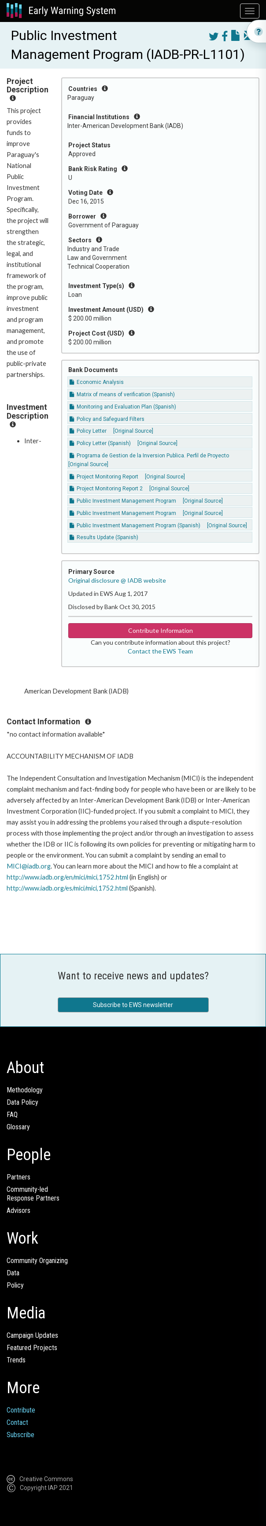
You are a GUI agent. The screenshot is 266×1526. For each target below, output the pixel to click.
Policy (15, 1285)
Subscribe (20, 1435)
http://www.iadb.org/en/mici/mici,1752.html (67, 877)
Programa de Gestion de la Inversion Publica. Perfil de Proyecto (149, 456)
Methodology (25, 1090)
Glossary (18, 1127)
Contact (17, 1422)
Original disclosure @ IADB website (117, 580)
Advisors (18, 1210)
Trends (16, 1360)
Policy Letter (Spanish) (101, 443)
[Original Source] (133, 431)
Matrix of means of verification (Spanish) (122, 394)
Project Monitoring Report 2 (106, 489)
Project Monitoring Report (105, 477)
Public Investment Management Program (123, 501)
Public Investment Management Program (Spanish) (136, 525)
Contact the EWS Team (160, 651)
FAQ (12, 1114)
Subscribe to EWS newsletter (133, 1004)
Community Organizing (37, 1260)
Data (13, 1273)
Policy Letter (88, 431)
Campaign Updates (32, 1335)
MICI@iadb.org (29, 866)
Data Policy (22, 1102)
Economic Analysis (97, 382)
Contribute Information (160, 630)
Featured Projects (32, 1347)
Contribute (21, 1410)
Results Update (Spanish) (104, 537)
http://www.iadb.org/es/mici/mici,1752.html (67, 888)
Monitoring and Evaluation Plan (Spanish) (123, 407)
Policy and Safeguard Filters (107, 419)
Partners (18, 1177)
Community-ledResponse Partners (33, 1193)
